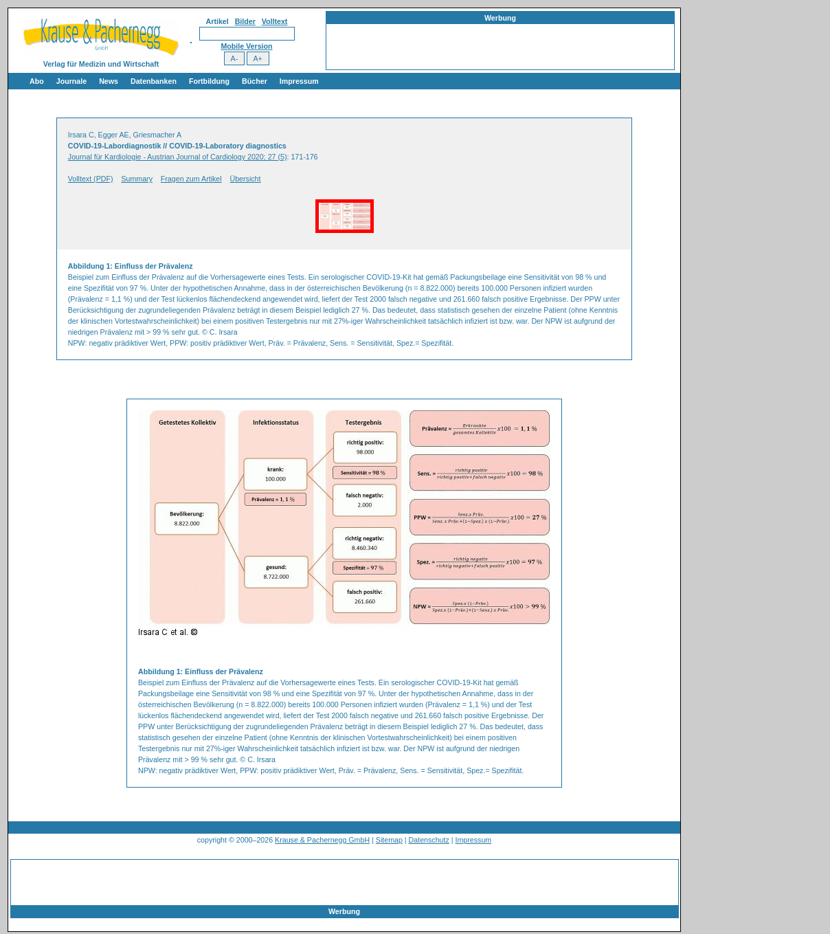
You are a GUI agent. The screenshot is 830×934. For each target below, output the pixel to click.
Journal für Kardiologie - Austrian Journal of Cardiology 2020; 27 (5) (177, 157)
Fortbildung (209, 81)
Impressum (299, 81)
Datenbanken (154, 81)
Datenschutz (429, 840)
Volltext (275, 21)
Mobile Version (246, 46)
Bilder (245, 21)
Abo (37, 81)
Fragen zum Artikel (191, 179)
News (108, 81)
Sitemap (389, 840)
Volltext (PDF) (90, 179)
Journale (71, 81)
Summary (137, 179)
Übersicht (245, 179)
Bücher (254, 81)
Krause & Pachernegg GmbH (322, 840)
